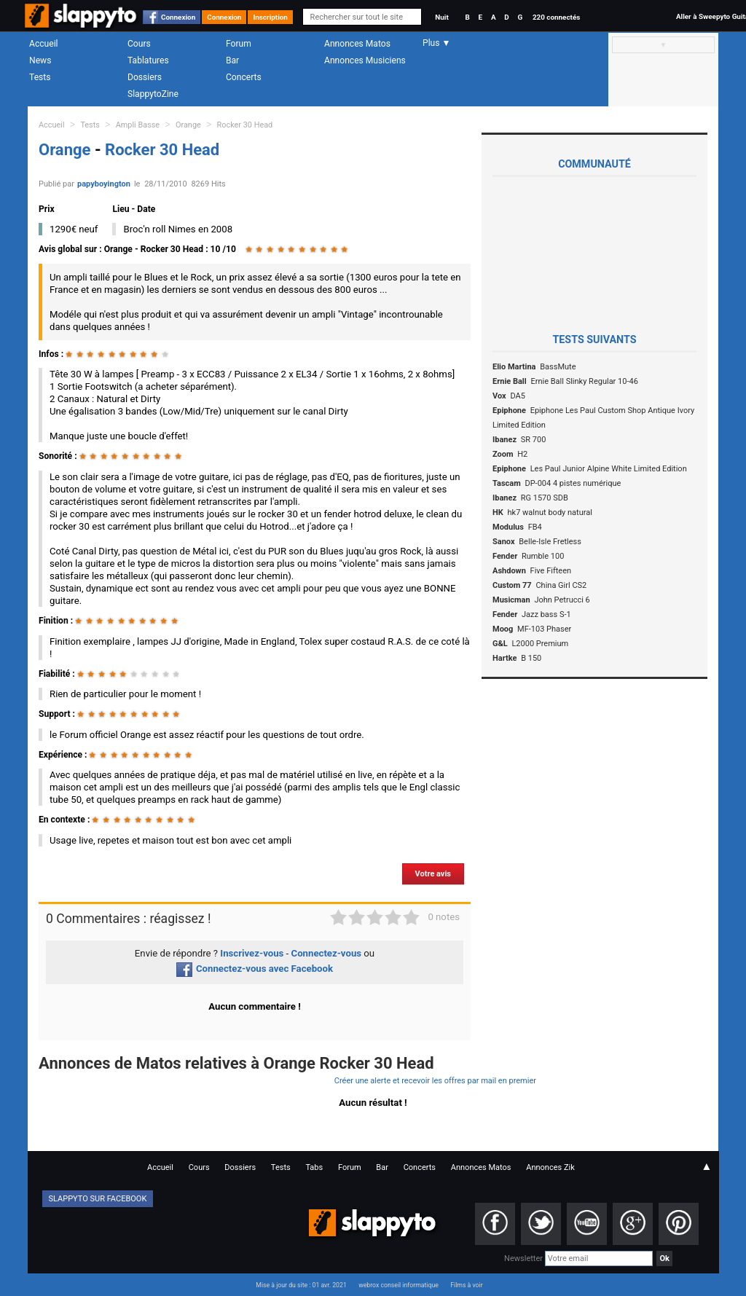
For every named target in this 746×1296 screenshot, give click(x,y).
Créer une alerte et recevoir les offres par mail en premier (435, 1080)
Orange (188, 125)
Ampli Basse (138, 125)
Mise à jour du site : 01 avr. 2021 (301, 1285)
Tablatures (148, 60)
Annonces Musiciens (365, 60)
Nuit (441, 17)
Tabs (314, 1167)
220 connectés (556, 17)
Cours (139, 44)
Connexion (178, 17)
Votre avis (433, 874)
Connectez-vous (326, 953)
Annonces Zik (550, 1167)
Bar (232, 60)
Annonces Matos (357, 44)
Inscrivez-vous (251, 953)
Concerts (244, 77)
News (40, 60)
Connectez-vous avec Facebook (254, 968)
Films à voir (466, 1285)
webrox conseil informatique (398, 1285)
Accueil (43, 44)
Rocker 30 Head (245, 125)
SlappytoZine (152, 94)
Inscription (270, 17)
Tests (39, 77)
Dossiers (144, 77)
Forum (238, 44)
